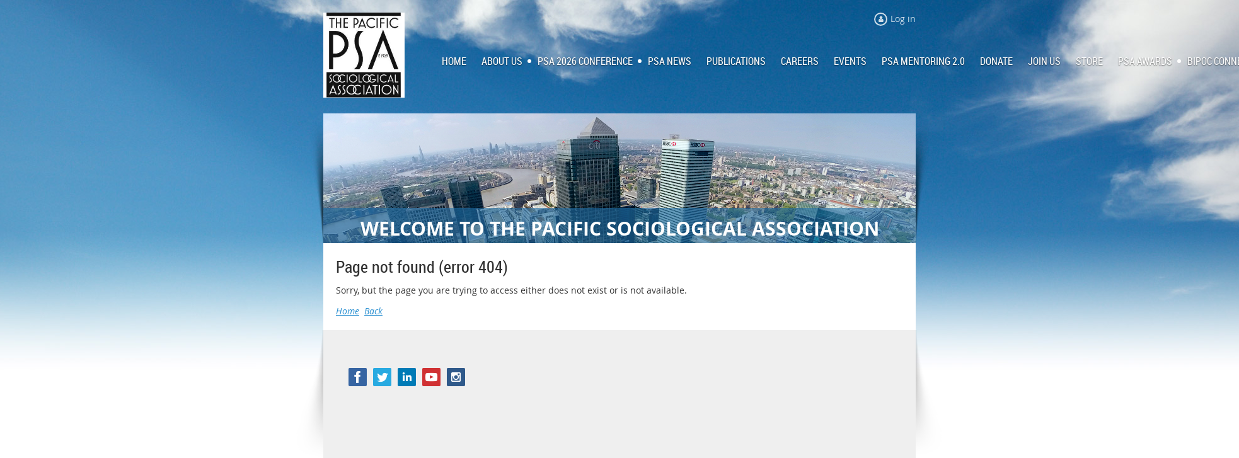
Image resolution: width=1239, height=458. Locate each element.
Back (373, 311)
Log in (903, 19)
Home (347, 311)
